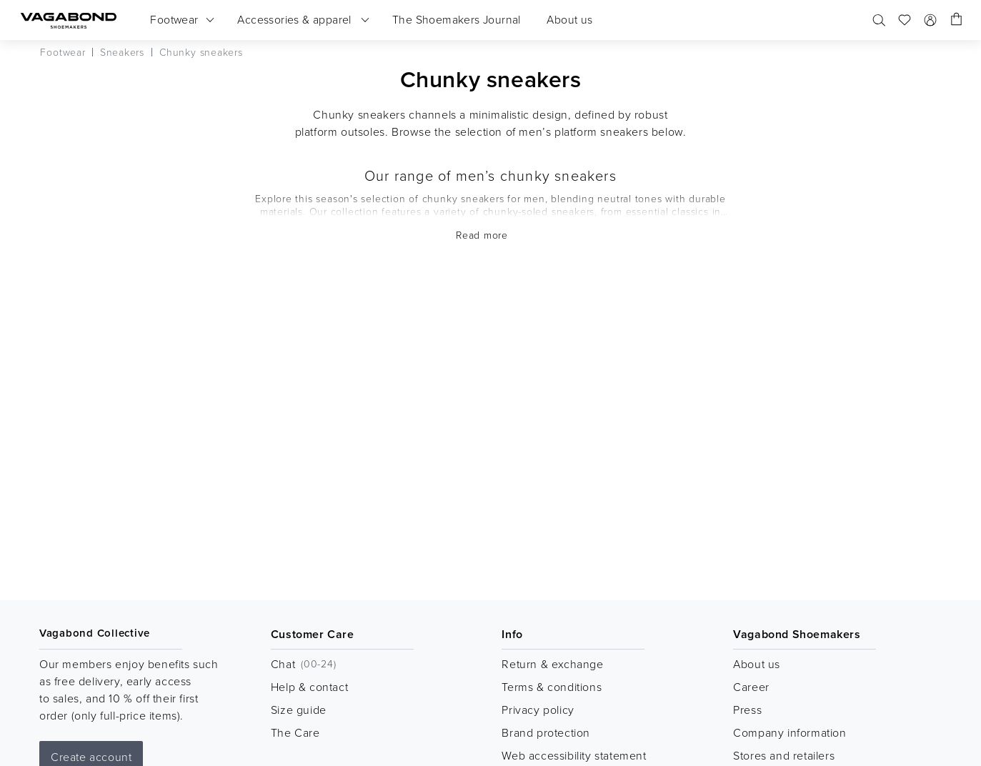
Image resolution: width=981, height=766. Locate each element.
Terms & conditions (552, 687)
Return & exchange (552, 664)
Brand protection (546, 732)
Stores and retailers (784, 755)
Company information (789, 732)
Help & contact (309, 687)
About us (756, 664)
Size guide (299, 709)
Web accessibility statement (574, 755)
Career (751, 687)
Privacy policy (538, 709)
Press (747, 709)
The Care (295, 732)
